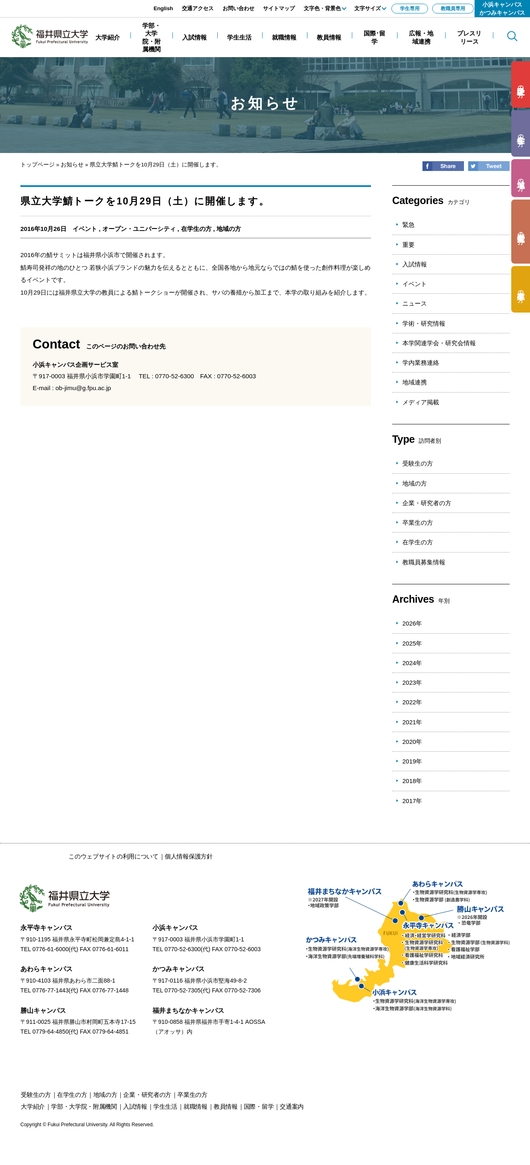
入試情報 (414, 264)
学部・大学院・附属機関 (84, 1106)
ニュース (414, 303)
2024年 (412, 662)
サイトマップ (279, 8)
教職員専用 (453, 8)
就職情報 (195, 1106)
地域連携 (414, 382)
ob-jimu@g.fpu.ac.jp (83, 387)
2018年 (412, 780)
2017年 (412, 800)
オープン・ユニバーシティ (139, 228)
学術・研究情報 (423, 323)
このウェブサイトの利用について (113, 856)
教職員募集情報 (423, 562)
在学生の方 (196, 228)
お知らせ (72, 165)
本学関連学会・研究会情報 (439, 343)
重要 (408, 244)
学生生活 (165, 1106)
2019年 (412, 761)
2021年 (412, 722)
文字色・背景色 (322, 8)
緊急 (408, 224)
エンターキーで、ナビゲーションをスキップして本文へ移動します (91, 4)
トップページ (37, 165)
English (163, 8)
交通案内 (292, 1106)
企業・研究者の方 (426, 502)
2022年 (412, 702)
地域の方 (228, 228)
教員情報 (226, 1106)
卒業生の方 (417, 522)
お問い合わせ (238, 8)
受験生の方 (417, 463)
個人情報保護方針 (189, 856)
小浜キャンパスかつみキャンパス (502, 8)
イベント (85, 228)
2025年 (412, 643)
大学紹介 (33, 1106)
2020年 (412, 741)
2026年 (412, 623)
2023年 (412, 682)
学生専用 (410, 8)
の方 (521, 85)
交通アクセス (198, 8)
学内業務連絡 (420, 362)
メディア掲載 (420, 402)
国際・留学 (259, 1106)
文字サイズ (367, 8)
